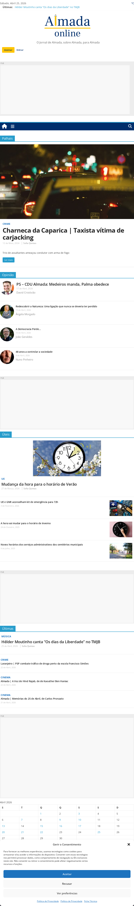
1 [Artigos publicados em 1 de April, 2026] (41, 813)
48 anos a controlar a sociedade (34, 351)
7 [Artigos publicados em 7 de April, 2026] (22, 819)
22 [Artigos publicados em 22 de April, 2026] (41, 832)
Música (6, 636)
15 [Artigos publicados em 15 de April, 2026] (41, 825)
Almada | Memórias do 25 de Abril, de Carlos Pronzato (32, 698)
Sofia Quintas (29, 243)
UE (3, 478)
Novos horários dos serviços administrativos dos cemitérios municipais (42, 544)
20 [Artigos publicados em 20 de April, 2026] (3, 832)
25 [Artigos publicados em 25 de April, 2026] (99, 832)
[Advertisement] (65, 89)
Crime (6, 223)
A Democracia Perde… (28, 329)
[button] (129, 844)
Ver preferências (67, 893)
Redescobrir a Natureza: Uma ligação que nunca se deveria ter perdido (57, 306)
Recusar (67, 883)
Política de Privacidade (48, 901)
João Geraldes (24, 337)
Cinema (5, 677)
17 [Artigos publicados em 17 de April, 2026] (79, 825)
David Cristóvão (25, 292)
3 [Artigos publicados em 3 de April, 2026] (79, 813)
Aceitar (67, 874)
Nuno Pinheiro (24, 359)
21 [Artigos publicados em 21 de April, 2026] (22, 832)
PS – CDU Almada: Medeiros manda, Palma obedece (62, 284)
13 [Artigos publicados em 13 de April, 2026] (3, 825)
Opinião (8, 275)
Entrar (20, 49)
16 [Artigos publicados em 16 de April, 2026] (60, 825)
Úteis (6, 434)
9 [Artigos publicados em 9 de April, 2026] (60, 819)
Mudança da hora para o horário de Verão (39, 484)
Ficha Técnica (90, 901)
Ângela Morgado (25, 314)
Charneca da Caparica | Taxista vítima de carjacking (63, 234)
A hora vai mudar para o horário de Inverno (26, 523)
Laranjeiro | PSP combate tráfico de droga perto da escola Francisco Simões (44, 663)
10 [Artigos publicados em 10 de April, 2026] (79, 819)
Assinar (8, 49)
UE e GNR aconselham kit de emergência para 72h (29, 502)
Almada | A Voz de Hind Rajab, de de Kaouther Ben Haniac (34, 681)
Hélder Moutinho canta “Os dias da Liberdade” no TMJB (47, 7)
